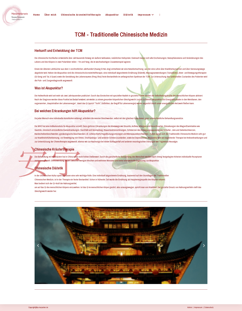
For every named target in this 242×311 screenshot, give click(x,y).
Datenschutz (209, 307)
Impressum (198, 307)
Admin (189, 307)
